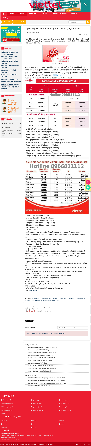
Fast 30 (61, 420)
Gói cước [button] (33, 14)
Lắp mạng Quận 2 (36, 400)
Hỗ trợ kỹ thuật (14, 108)
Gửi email (12, 104)
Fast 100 (34, 427)
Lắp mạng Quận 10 (7, 410)
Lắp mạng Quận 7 (7, 407)
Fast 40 (4, 424)
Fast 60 (33, 424)
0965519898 (12, 102)
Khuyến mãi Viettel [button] (60, 14)
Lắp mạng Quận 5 (36, 403)
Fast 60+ (62, 424)
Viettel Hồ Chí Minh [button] (17, 14)
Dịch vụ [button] (45, 14)
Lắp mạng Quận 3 (64, 400)
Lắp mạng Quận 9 (64, 407)
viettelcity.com (33, 290)
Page (3, 413)
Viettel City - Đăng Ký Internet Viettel (26, 444)
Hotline (12, 100)
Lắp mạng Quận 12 (65, 410)
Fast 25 (33, 420)
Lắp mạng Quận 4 (7, 403)
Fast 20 (4, 420)
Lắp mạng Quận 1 (7, 400)
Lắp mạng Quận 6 (64, 403)
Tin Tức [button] (74, 14)
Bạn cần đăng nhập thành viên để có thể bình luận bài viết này (46, 333)
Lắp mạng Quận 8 (36, 407)
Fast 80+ (4, 427)
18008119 (12, 110)
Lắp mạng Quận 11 (37, 410)
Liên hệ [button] (6, 18)
